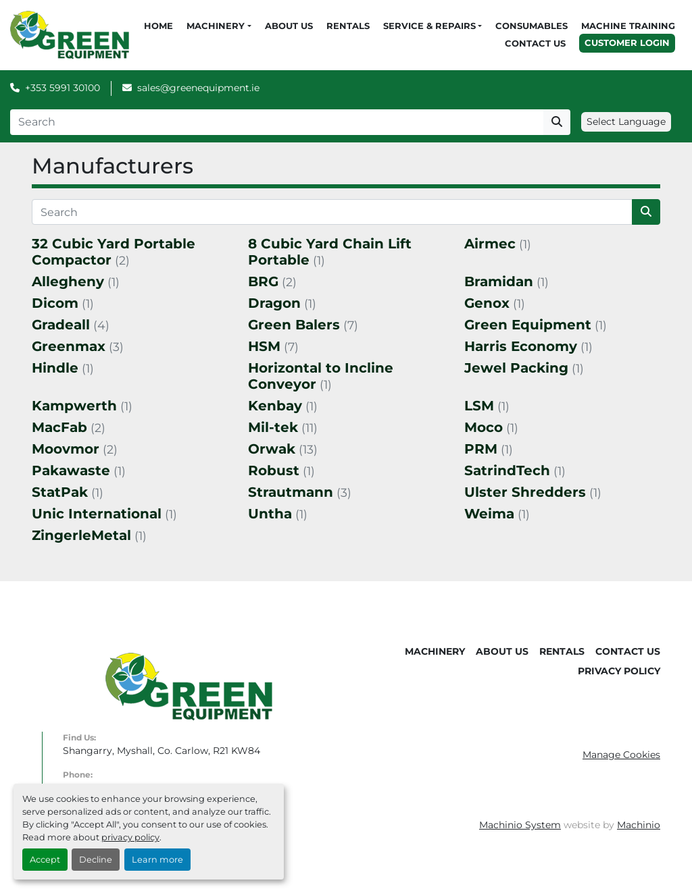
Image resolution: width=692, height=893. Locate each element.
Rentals (348, 25)
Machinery (216, 25)
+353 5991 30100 (62, 88)
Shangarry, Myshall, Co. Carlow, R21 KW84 (161, 751)
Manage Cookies (621, 755)
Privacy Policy (619, 671)
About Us (289, 25)
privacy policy (130, 837)
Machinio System (520, 825)
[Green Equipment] (188, 686)
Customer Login (627, 42)
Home (158, 25)
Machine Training (628, 25)
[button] (219, 26)
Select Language (626, 121)
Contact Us (535, 43)
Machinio (638, 825)
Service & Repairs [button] (429, 25)
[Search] (276, 122)
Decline (95, 860)
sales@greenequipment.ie (198, 88)
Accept (45, 860)
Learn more (157, 860)
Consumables (531, 25)
